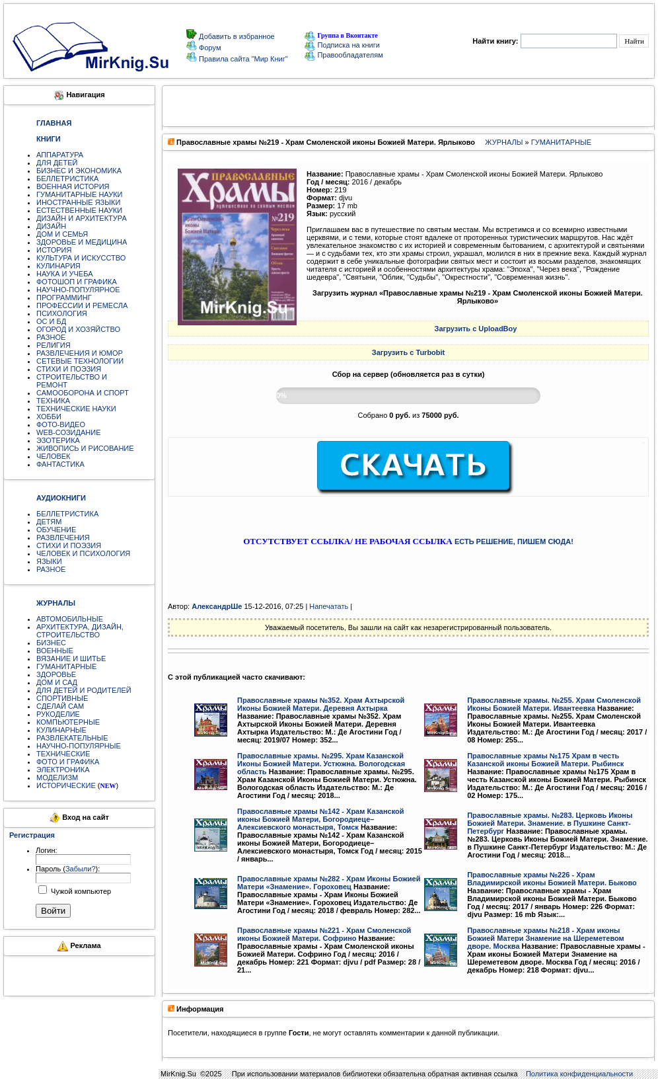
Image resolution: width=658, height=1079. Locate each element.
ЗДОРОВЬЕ (56, 674)
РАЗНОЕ (50, 337)
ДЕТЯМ (48, 522)
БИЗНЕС (51, 643)
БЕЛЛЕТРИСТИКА (67, 178)
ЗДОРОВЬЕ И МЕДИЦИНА (81, 242)
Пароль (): (68, 869)
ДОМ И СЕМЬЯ (62, 234)
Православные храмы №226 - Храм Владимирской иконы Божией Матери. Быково (552, 879)
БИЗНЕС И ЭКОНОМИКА (79, 171)
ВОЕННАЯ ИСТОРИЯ (73, 186)
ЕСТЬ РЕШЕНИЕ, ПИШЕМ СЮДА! (514, 541)
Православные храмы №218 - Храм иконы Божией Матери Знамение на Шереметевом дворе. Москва (545, 938)
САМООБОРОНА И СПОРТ (82, 393)
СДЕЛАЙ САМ (60, 706)
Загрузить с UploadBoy (476, 329)
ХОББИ (48, 416)
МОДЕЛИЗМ (57, 777)
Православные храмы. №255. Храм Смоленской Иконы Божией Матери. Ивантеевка (554, 704)
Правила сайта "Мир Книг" (242, 59)
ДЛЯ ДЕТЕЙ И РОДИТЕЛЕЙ (83, 690)
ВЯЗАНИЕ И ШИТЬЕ (71, 658)
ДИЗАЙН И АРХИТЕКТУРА (81, 218)
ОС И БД (51, 321)
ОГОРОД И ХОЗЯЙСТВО (78, 329)
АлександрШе (217, 606)
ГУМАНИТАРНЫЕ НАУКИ (79, 194)
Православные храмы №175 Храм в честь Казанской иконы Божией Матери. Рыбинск (545, 760)
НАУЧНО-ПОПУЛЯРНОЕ (78, 290)
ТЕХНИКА (53, 401)
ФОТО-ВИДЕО (60, 424)
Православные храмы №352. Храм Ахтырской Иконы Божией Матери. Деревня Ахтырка (320, 704)
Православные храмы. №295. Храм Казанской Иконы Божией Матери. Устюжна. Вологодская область (321, 764)
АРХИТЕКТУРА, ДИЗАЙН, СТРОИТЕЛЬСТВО (80, 631)
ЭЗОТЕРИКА (58, 440)
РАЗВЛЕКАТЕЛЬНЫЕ (72, 738)
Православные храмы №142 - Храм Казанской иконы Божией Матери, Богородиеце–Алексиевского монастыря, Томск (320, 819)
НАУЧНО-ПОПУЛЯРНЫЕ (78, 746)
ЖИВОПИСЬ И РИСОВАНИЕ (85, 448)
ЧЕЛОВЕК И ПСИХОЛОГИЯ (83, 553)
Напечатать (328, 606)
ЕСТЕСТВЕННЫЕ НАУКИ (79, 210)
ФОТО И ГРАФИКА (67, 762)
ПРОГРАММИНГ (64, 297)
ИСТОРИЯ (53, 250)
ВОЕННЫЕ (54, 651)
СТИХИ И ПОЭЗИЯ (68, 369)
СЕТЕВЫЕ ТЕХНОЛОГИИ (80, 361)
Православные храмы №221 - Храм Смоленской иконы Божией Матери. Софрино (324, 934)
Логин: (46, 850)
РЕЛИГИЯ (53, 345)
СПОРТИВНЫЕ (62, 698)
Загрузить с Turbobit (408, 352)
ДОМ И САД (56, 682)
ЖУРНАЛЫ (504, 142)
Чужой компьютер (80, 891)
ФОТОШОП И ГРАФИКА (76, 282)
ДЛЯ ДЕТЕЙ (56, 163)
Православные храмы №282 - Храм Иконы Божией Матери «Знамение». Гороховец (328, 883)
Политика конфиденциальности (579, 1074)
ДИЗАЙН (51, 226)
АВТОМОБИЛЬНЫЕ (69, 619)
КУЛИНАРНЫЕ (61, 730)
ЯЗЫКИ (49, 561)
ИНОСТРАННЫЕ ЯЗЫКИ (78, 202)
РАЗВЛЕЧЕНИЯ (63, 537)
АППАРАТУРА (59, 155)
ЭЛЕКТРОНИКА (62, 770)
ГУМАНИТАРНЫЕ (66, 666)
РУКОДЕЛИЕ (58, 714)
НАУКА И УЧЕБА (64, 274)
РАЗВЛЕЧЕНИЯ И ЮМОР (79, 353)
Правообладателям (344, 55)
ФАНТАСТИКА (60, 464)
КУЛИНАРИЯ (58, 266)
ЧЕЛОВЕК (53, 456)
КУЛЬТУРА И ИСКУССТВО (81, 258)
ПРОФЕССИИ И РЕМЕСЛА (82, 305)
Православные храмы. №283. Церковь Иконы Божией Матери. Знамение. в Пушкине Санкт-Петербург (549, 823)
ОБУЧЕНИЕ (56, 530)
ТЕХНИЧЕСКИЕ (63, 754)
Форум (209, 48)
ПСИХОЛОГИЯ (61, 313)
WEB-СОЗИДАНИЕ (68, 432)
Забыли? (80, 869)
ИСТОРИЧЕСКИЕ (66, 785)
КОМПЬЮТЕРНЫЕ (68, 722)
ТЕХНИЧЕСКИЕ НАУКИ (76, 409)
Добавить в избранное (236, 36)
